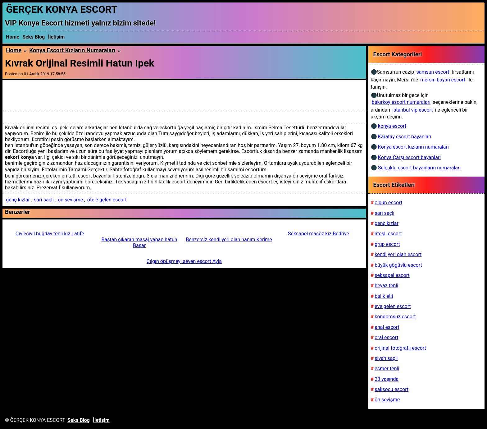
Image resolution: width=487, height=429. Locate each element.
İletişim (56, 37)
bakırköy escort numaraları (401, 102)
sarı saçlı (44, 200)
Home (12, 37)
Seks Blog (33, 37)
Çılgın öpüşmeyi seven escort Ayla (184, 261)
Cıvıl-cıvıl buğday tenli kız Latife (50, 234)
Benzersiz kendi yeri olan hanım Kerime (229, 239)
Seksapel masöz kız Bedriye (318, 234)
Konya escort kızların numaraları (72, 50)
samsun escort (432, 72)
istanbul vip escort (412, 110)
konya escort (392, 126)
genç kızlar (18, 200)
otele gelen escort (107, 200)
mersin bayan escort (442, 80)
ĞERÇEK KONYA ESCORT (61, 9)
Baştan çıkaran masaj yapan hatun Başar (139, 242)
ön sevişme (70, 200)
